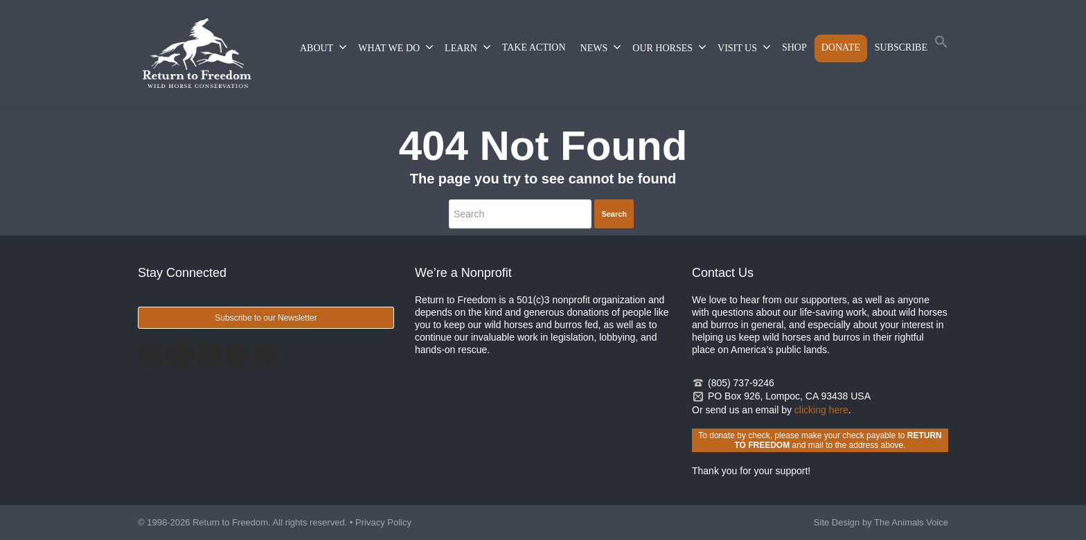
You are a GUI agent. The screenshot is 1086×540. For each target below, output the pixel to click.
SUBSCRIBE (901, 47)
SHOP (794, 47)
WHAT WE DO (396, 47)
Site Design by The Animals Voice (881, 522)
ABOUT (323, 47)
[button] (941, 45)
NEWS (601, 47)
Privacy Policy (383, 522)
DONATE (840, 47)
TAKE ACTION (534, 47)
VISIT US (744, 47)
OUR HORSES (669, 47)
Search (614, 214)
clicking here (821, 409)
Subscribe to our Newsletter (266, 318)
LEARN (468, 47)
